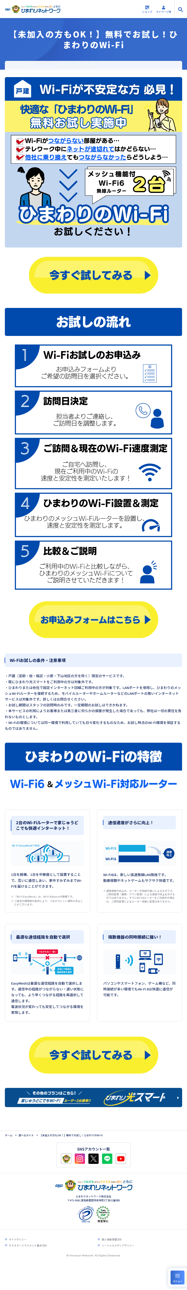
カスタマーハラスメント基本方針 (28, 1245)
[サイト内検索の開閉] (180, 9)
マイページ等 (163, 9)
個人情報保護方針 (112, 1239)
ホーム (8, 1135)
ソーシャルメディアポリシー (118, 1245)
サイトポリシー (18, 1239)
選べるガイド (26, 1135)
